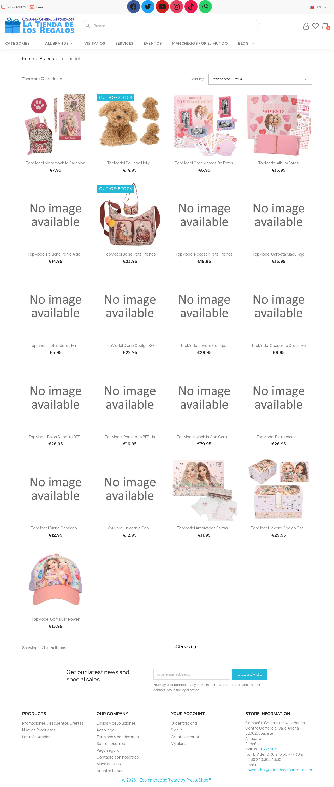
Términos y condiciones (118, 736)
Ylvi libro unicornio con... (130, 527)
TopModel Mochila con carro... (204, 436)
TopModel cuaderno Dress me (278, 345)
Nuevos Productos (39, 729)
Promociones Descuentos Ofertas (53, 723)
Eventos (153, 43)
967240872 (268, 749)
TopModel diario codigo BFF (129, 345)
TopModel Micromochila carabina (55, 162)
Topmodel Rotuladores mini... (55, 345)
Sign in (177, 729)
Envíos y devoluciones (116, 723)
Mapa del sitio (109, 763)
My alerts (179, 743)
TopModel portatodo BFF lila (130, 436)
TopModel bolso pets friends (130, 254)
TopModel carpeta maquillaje (279, 254)
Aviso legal (106, 729)
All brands (59, 43)
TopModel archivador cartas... (204, 527)
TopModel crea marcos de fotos (204, 162)
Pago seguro (108, 750)
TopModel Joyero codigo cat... (278, 527)
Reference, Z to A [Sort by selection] (260, 79)
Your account (188, 713)
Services (124, 43)
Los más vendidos (38, 736)
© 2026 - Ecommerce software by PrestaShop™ (167, 780)
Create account (185, 736)
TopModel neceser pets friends (204, 254)
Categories (20, 43)
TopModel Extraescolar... (279, 436)
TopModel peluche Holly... (130, 162)
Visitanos (94, 43)
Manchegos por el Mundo (200, 43)
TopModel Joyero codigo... (204, 345)
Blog (246, 43)
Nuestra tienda (110, 770)
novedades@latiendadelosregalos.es (278, 769)
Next (191, 647)
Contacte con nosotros (118, 757)
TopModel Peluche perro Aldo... (56, 254)
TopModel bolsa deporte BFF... (55, 436)
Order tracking (184, 723)
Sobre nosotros (111, 743)
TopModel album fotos (278, 162)
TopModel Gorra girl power (56, 619)
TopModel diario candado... (55, 527)
